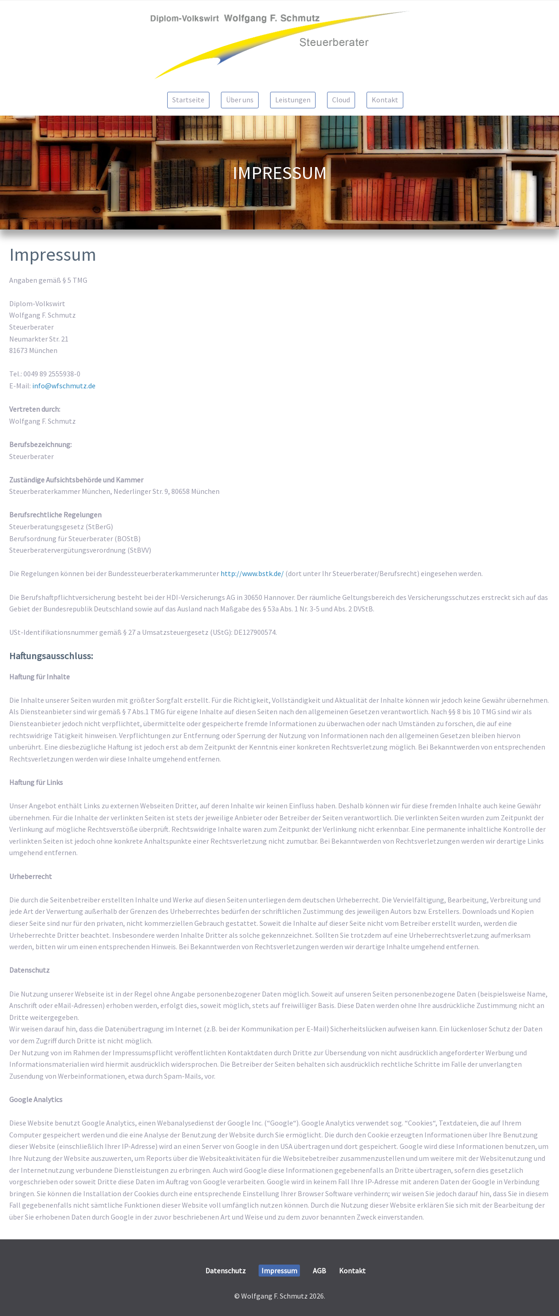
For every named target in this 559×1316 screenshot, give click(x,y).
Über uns (240, 99)
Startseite (188, 99)
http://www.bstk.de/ (252, 573)
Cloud (341, 99)
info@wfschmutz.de (64, 385)
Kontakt (385, 99)
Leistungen (293, 99)
